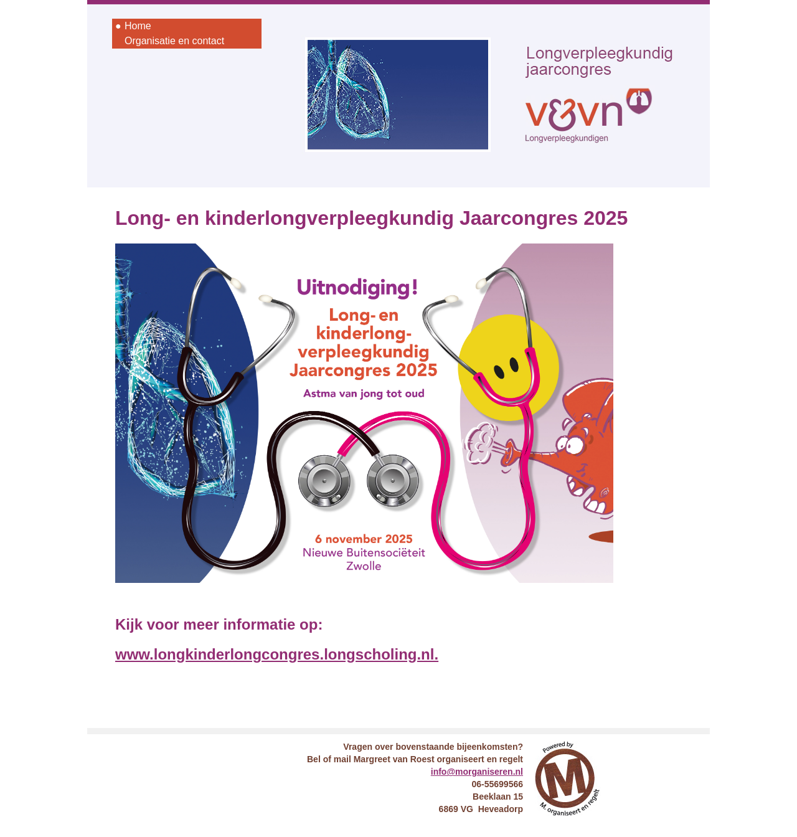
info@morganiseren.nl (477, 772)
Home (138, 26)
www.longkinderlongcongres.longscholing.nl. (276, 654)
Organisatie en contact (174, 40)
